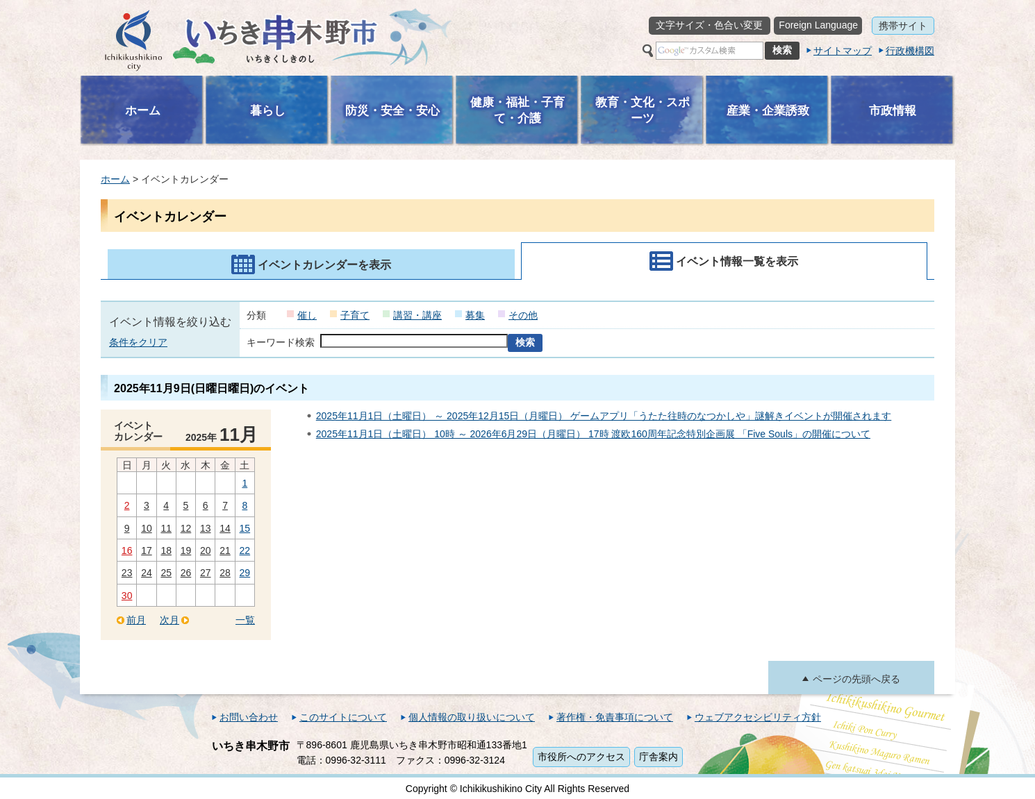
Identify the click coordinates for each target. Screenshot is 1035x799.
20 (205, 550)
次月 (169, 619)
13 (205, 528)
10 (146, 528)
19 (186, 550)
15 (245, 528)
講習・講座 (417, 315)
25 (166, 572)
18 (166, 550)
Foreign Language (818, 25)
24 (146, 572)
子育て (355, 315)
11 (166, 528)
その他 (523, 315)
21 (225, 550)
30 (127, 595)
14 (225, 528)
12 (186, 528)
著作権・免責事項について (614, 717)
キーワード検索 (281, 342)
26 (186, 572)
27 (205, 572)
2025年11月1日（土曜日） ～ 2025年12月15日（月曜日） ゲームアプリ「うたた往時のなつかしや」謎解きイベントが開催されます (603, 415)
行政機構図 (910, 50)
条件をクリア (138, 342)
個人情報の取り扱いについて (471, 717)
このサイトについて (343, 717)
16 (127, 550)
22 (245, 550)
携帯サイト (903, 25)
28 (225, 572)
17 (146, 550)
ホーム (115, 179)
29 (245, 572)
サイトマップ (842, 50)
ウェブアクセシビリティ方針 (758, 717)
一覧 (245, 619)
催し (307, 315)
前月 (136, 619)
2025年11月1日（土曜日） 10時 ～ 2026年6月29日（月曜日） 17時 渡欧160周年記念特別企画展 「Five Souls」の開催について (593, 433)
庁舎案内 (658, 756)
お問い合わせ (249, 717)
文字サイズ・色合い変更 (709, 25)
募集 (475, 315)
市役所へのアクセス (581, 756)
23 (127, 572)
